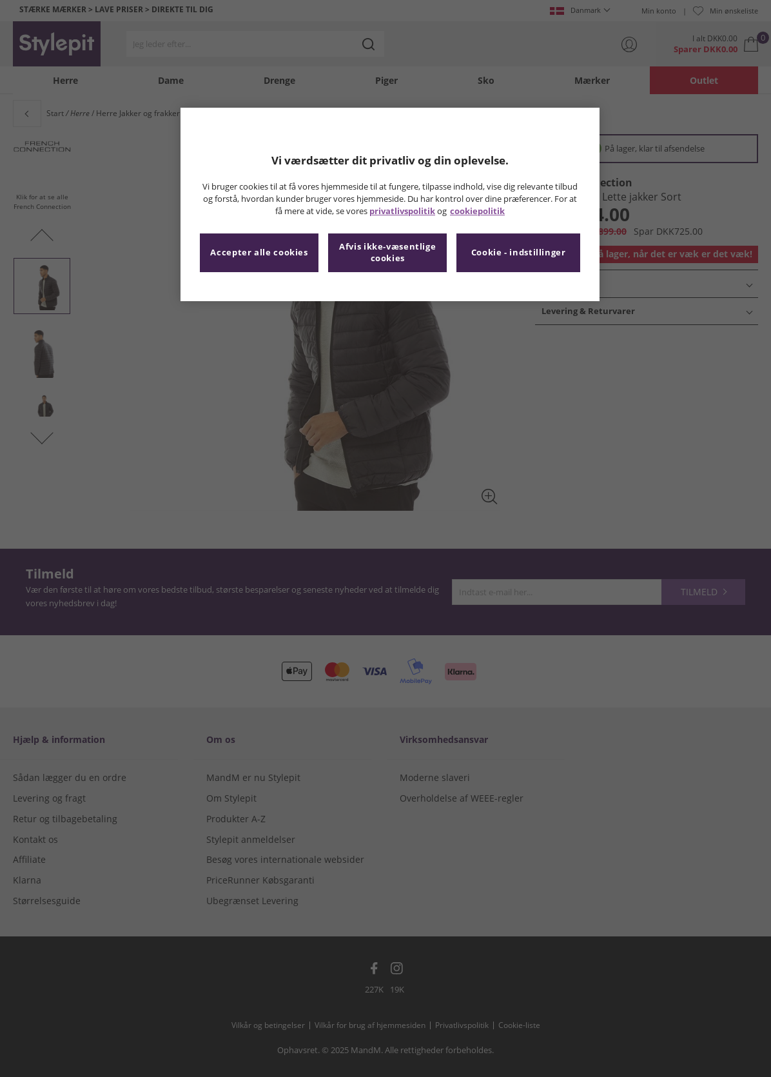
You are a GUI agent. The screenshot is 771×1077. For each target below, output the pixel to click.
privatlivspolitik (402, 211)
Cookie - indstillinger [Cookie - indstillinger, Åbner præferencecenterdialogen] (518, 252)
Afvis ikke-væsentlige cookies (387, 252)
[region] (390, 204)
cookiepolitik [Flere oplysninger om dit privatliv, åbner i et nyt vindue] (477, 211)
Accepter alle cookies (258, 252)
